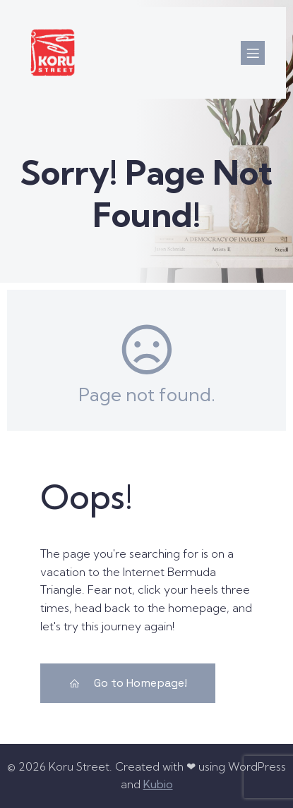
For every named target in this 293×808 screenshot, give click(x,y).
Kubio (158, 784)
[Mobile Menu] (253, 53)
